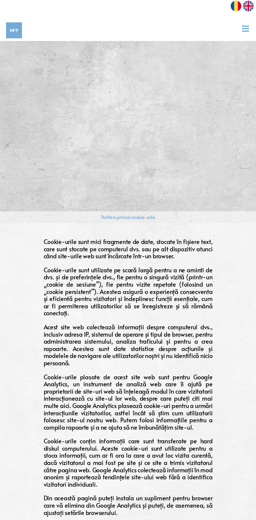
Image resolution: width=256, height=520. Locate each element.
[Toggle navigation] (248, 28)
